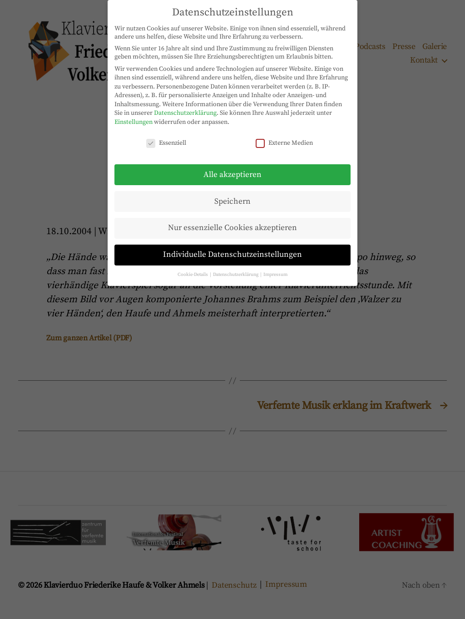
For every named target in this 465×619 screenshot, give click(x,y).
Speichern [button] (232, 194)
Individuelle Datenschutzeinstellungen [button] (232, 248)
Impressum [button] (275, 268)
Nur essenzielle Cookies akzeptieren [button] (232, 221)
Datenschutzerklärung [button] (236, 268)
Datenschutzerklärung (185, 106)
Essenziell (166, 136)
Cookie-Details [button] (193, 268)
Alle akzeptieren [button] (232, 167)
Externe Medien (284, 136)
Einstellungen (133, 115)
